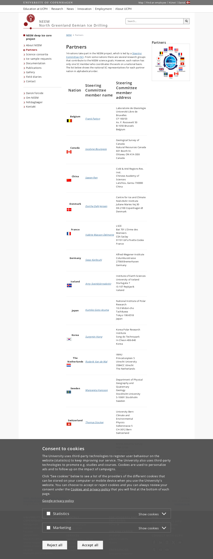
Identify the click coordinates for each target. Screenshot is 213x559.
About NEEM (34, 45)
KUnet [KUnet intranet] (172, 2)
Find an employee (156, 2)
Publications (34, 68)
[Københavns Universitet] (29, 21)
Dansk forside (35, 93)
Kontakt (31, 106)
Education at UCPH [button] (35, 9)
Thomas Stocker (94, 422)
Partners (31, 49)
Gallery (30, 72)
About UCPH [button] (123, 9)
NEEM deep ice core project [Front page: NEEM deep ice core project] (39, 37)
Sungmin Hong (93, 336)
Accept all (90, 545)
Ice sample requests (39, 58)
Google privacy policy (58, 501)
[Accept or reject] (49, 513)
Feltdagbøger (34, 102)
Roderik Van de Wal (96, 361)
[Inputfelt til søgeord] (155, 21)
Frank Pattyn (92, 118)
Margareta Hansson (96, 390)
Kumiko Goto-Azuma (97, 310)
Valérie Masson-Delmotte (99, 234)
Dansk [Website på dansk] (181, 2)
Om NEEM (32, 97)
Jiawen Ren (91, 177)
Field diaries (34, 76)
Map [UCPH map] (141, 2)
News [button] (70, 9)
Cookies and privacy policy (90, 489)
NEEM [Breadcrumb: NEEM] (69, 35)
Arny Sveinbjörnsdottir (98, 283)
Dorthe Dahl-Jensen (96, 206)
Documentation (36, 63)
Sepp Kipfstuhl (93, 259)
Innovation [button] (84, 9)
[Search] (186, 21)
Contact (31, 81)
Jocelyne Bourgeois (96, 149)
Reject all (54, 545)
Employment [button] (103, 9)
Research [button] (57, 9)
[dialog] (106, 499)
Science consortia (37, 54)
